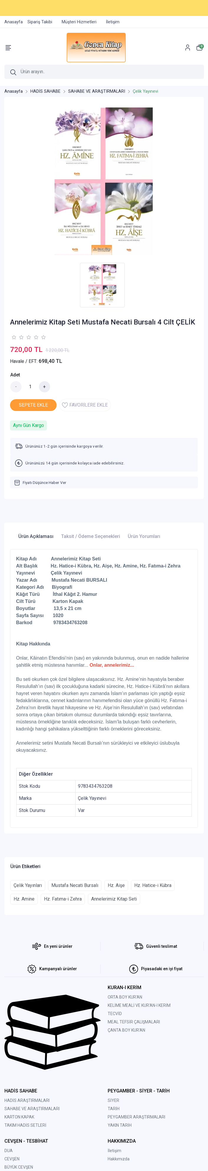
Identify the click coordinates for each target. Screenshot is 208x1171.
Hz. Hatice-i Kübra (152, 885)
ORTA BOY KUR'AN (125, 997)
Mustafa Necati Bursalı (74, 885)
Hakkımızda (119, 1159)
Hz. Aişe (116, 885)
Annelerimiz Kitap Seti (114, 899)
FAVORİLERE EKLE (85, 405)
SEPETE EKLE (33, 405)
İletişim (114, 1150)
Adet (15, 375)
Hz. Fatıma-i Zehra (63, 899)
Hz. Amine (24, 899)
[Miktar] (30, 386)
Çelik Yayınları (28, 885)
